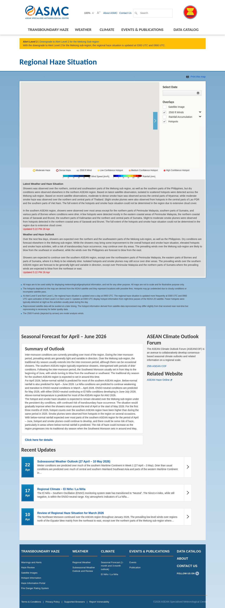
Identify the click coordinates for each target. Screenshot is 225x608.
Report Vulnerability (99, 601)
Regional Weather (81, 562)
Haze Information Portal (33, 583)
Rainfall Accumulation (180, 116)
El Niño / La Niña (109, 574)
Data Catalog (185, 29)
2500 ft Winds (176, 112)
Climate (107, 29)
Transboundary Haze (48, 29)
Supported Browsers (74, 601)
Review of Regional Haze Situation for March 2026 (70, 513)
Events (132, 562)
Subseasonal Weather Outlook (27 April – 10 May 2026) (73, 461)
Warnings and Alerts (31, 562)
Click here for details (39, 439)
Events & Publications (142, 29)
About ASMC (110, 13)
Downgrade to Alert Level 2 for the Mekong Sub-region (69, 41)
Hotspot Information (31, 578)
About (182, 558)
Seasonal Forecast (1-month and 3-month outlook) (112, 566)
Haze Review (28, 567)
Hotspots (173, 121)
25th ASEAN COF (156, 366)
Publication (135, 567)
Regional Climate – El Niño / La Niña (61, 489)
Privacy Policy (53, 601)
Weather (83, 29)
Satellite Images (29, 572)
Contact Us (125, 13)
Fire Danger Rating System (35, 588)
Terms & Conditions (31, 601)
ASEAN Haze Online (158, 379)
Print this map (198, 76)
